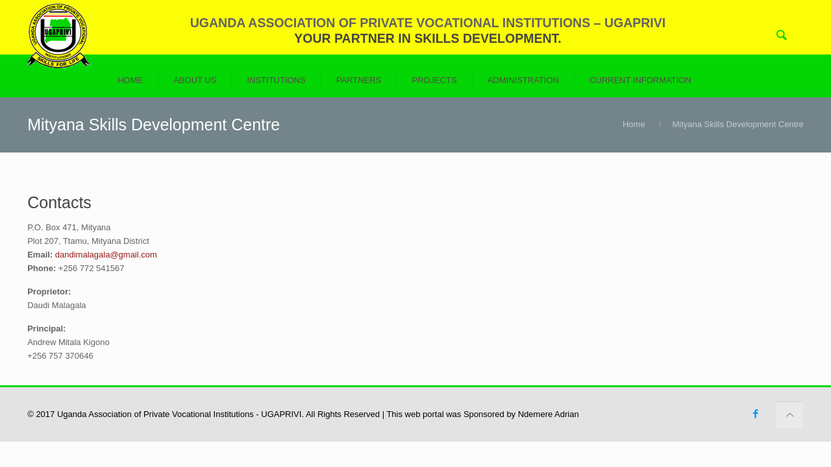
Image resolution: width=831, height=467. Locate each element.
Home (634, 124)
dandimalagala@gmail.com (106, 254)
